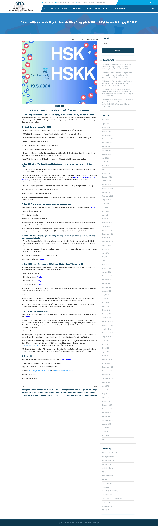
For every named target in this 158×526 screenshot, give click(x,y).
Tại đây (92, 207)
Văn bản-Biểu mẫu (119, 8)
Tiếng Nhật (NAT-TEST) (110, 491)
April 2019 (105, 439)
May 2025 (105, 165)
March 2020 (106, 401)
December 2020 (107, 367)
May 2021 (105, 348)
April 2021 (105, 352)
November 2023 (107, 234)
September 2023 (108, 241)
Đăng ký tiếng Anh (108, 460)
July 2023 (105, 249)
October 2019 (106, 416)
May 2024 (105, 211)
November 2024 (107, 188)
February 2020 (107, 405)
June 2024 (105, 207)
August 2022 (106, 291)
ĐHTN (45, 8)
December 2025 (107, 139)
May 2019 (105, 435)
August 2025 (106, 154)
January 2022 (106, 317)
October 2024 (106, 192)
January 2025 (106, 181)
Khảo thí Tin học (107, 476)
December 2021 (107, 321)
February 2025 (107, 177)
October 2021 (106, 329)
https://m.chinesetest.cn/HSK (64, 371)
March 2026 (106, 127)
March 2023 (106, 264)
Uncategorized (107, 506)
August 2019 (106, 424)
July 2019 (105, 428)
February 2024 (107, 222)
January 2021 (106, 363)
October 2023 (106, 238)
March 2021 (106, 356)
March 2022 (106, 310)
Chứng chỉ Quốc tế (77, 8)
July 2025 (105, 158)
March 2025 (106, 173)
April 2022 (105, 306)
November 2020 (107, 371)
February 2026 (107, 131)
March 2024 (106, 219)
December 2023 (107, 230)
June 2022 (105, 298)
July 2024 (105, 203)
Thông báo (105, 487)
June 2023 (105, 253)
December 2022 (107, 276)
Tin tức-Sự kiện (55, 8)
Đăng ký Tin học (107, 464)
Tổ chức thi (65, 8)
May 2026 (105, 120)
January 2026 (106, 135)
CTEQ (20, 4)
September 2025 (108, 150)
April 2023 (105, 260)
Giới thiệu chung (107, 468)
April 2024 (105, 215)
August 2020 (106, 382)
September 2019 (108, 420)
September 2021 (108, 333)
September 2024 (108, 196)
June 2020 (105, 390)
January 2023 (106, 272)
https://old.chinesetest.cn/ (31, 345)
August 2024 (106, 200)
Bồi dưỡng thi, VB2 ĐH (93, 8)
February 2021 (107, 359)
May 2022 (105, 302)
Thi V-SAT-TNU (106, 8)
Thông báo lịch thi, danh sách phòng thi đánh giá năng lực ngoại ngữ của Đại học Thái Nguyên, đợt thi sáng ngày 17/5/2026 (117, 83)
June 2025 (105, 162)
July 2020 (105, 386)
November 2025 (107, 143)
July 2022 (105, 295)
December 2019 (107, 409)
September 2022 (108, 287)
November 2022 (107, 279)
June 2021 (105, 344)
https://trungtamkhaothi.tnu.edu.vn (39, 371)
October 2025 (106, 146)
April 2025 (105, 169)
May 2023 (105, 257)
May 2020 (105, 394)
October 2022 (106, 283)
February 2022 (107, 314)
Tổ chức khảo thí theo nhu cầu (112, 498)
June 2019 (105, 432)
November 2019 (107, 413)
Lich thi (104, 479)
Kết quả (104, 472)
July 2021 (105, 340)
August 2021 (106, 337)
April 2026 (105, 124)
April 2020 (105, 397)
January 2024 (106, 226)
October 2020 (106, 375)
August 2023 (106, 245)
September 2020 (108, 378)
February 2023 (107, 268)
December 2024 (107, 184)
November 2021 (107, 325)
